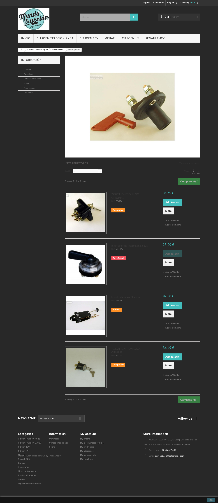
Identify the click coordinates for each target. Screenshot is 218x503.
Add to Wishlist (172, 220)
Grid (193, 171)
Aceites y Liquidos (27, 475)
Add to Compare (173, 225)
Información (31, 60)
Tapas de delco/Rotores (29, 483)
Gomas (21, 463)
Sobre (26, 82)
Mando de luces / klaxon (125, 297)
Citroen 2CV (89, 38)
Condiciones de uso (32, 77)
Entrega (27, 68)
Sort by (68, 171)
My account (88, 434)
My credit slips (87, 447)
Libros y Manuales (27, 471)
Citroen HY (130, 38)
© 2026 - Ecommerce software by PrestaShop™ (39, 494)
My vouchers (86, 459)
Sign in (146, 2)
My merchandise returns (92, 443)
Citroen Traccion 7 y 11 (55, 38)
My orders (85, 439)
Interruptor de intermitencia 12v (129, 245)
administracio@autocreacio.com (169, 456)
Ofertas (21, 479)
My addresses (87, 451)
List (198, 171)
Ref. (113, 201)
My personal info (88, 455)
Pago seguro (29, 87)
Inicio (25, 38)
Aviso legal (28, 73)
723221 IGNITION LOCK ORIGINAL (126, 196)
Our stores (28, 91)
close (211, 500)
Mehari (110, 38)
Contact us (158, 2)
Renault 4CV (155, 38)
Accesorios (23, 467)
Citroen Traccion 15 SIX (29, 443)
